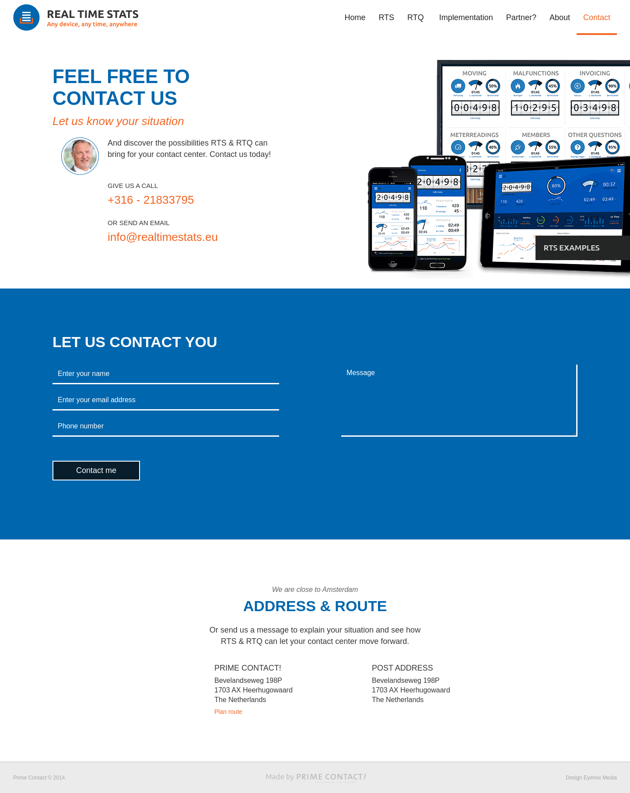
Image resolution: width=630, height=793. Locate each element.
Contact (596, 17)
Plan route (228, 711)
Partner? (521, 17)
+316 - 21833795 (151, 199)
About (560, 17)
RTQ (415, 17)
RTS (386, 17)
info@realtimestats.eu (163, 236)
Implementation (466, 17)
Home (354, 17)
